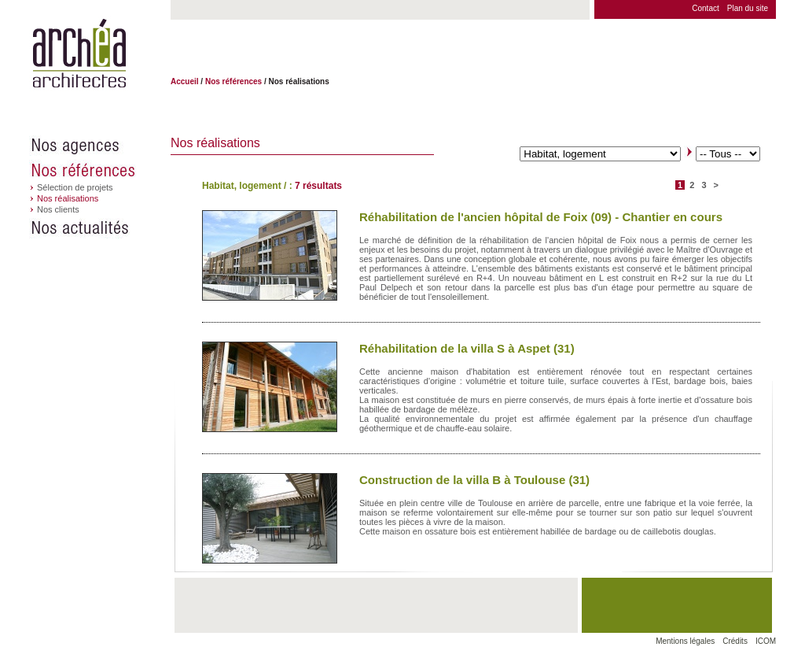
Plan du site (747, 8)
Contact (705, 8)
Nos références (100, 170)
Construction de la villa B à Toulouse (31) (474, 479)
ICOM (765, 641)
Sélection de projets (75, 187)
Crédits (735, 641)
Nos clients (58, 209)
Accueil (185, 81)
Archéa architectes (79, 54)
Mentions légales (685, 641)
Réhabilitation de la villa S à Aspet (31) (467, 348)
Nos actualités (100, 228)
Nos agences (100, 145)
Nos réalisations (67, 198)
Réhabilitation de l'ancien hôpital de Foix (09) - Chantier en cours (540, 217)
